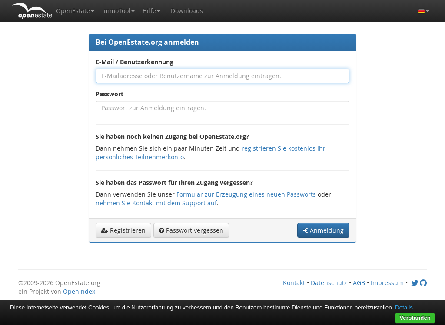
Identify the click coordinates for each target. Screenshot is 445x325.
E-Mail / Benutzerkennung (134, 62)
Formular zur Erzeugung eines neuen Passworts (246, 194)
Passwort (109, 94)
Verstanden (415, 318)
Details (404, 307)
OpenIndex (79, 291)
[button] (75, 11)
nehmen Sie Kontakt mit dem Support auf (156, 203)
